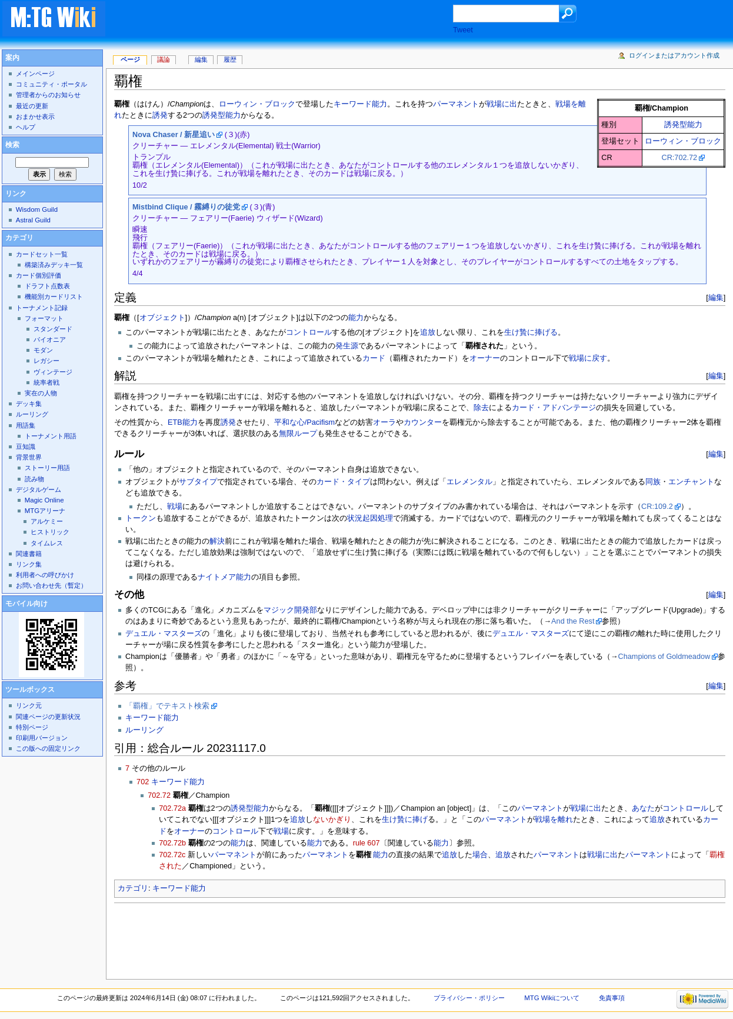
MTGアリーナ (45, 510)
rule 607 (366, 843)
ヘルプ (25, 127)
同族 (653, 482)
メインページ (35, 73)
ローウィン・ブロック (683, 141)
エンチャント (691, 482)
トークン (140, 518)
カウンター (423, 422)
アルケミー (47, 521)
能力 (356, 318)
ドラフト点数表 (47, 285)
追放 (427, 332)
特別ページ (32, 727)
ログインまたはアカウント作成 (674, 55)
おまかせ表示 (35, 116)
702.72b (172, 843)
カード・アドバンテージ (554, 408)
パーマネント (456, 104)
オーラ (384, 422)
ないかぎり (332, 819)
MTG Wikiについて (551, 997)
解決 (217, 541)
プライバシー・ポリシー (469, 997)
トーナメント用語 (50, 435)
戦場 (174, 506)
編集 (716, 297)
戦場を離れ (554, 819)
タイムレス (47, 543)
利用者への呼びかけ (45, 574)
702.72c (172, 855)
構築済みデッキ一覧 (54, 264)
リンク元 (29, 705)
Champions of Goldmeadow (664, 656)
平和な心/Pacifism (304, 422)
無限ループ (298, 433)
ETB (175, 422)
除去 (481, 408)
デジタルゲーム (38, 489)
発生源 (346, 346)
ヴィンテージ (53, 371)
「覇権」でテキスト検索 (167, 706)
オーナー (484, 358)
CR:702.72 (679, 158)
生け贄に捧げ (405, 819)
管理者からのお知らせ (48, 94)
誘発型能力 (683, 125)
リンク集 (29, 564)
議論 (163, 59)
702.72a (172, 808)
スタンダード (53, 328)
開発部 (305, 610)
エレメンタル (469, 482)
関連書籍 (29, 553)
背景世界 (29, 457)
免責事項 (612, 997)
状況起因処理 (370, 518)
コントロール (309, 332)
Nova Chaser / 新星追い (173, 135)
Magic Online (44, 500)
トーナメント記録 (42, 307)
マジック (279, 610)
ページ (130, 59)
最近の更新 (32, 105)
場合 (480, 855)
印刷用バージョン (42, 737)
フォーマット (44, 318)
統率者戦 (46, 382)
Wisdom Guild (37, 209)
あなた (643, 808)
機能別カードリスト (54, 296)
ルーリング (144, 730)
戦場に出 (502, 104)
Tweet (463, 30)
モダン (43, 350)
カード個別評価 (38, 275)
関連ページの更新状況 (48, 716)
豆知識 (25, 446)
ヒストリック (50, 531)
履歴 (230, 59)
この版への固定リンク (48, 748)
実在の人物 (41, 393)
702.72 (159, 795)
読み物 (34, 478)
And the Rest (572, 621)
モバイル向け (26, 603)
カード (373, 358)
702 (142, 782)
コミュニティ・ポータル (51, 84)
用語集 (25, 425)
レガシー (46, 360)
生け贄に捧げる (531, 332)
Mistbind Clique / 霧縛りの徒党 (186, 207)
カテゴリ (133, 888)
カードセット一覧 (42, 254)
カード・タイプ (343, 482)
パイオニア (50, 339)
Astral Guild (33, 220)
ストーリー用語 (47, 467)
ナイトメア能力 (224, 577)
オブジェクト (162, 318)
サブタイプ (198, 482)
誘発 (160, 115)
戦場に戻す (588, 358)
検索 (12, 144)
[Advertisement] (290, 20)
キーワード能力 (360, 104)
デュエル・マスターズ (163, 634)
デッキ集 (29, 403)
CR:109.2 (657, 506)
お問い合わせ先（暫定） (51, 585)
